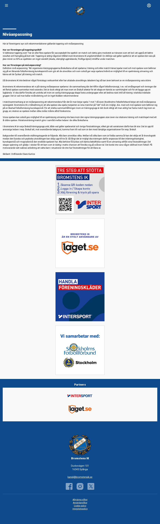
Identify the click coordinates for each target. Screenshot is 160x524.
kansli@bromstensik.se (80, 477)
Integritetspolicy (80, 509)
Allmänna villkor (80, 499)
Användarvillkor (80, 503)
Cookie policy (80, 506)
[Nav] (6, 5)
